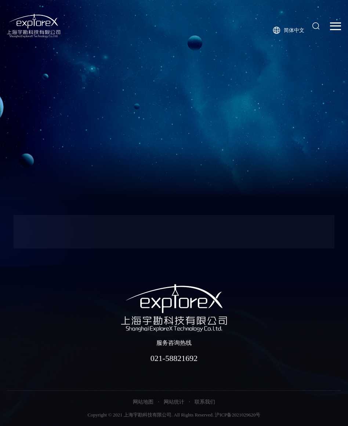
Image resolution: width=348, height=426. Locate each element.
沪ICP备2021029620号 (237, 415)
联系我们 (205, 402)
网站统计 (174, 402)
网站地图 (143, 402)
